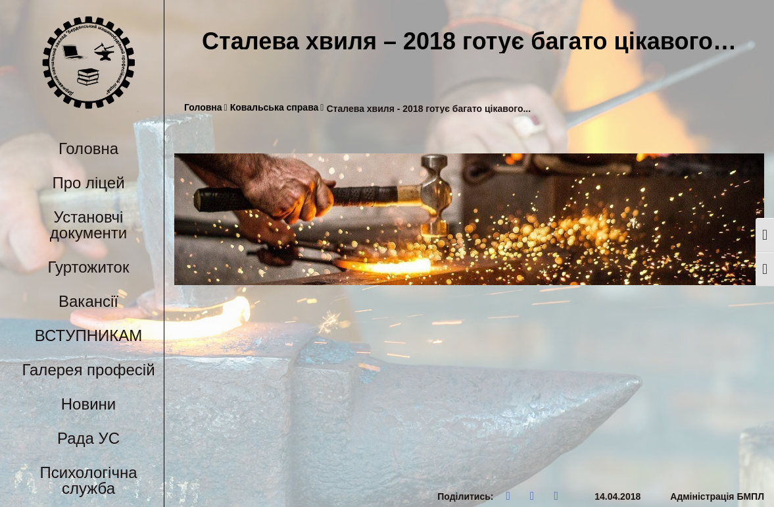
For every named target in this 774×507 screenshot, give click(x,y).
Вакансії (88, 301)
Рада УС (88, 438)
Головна (88, 148)
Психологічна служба (88, 480)
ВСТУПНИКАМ (88, 335)
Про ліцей (88, 183)
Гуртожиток (89, 267)
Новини (88, 404)
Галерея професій (88, 370)
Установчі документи (88, 225)
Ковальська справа (277, 108)
